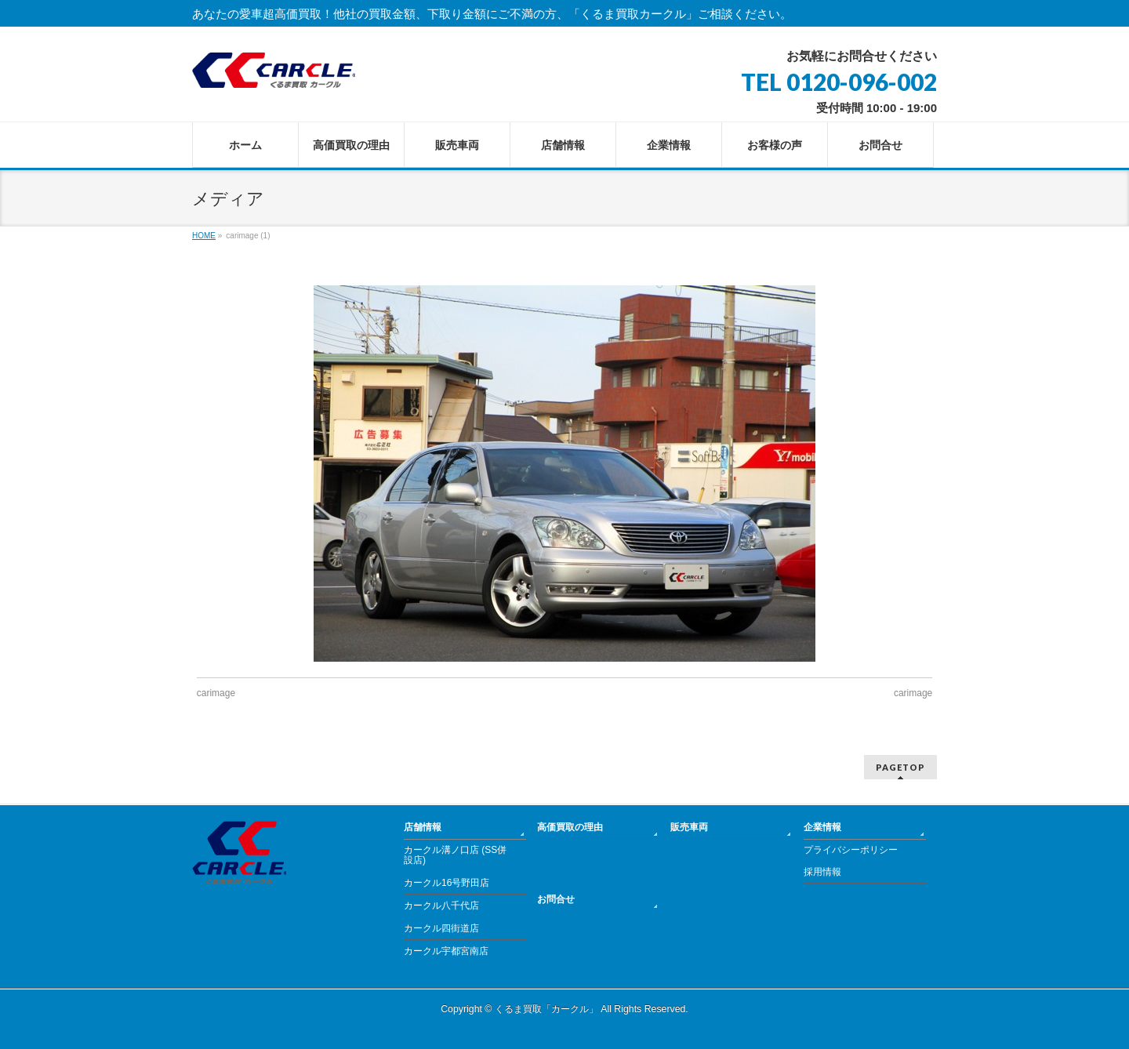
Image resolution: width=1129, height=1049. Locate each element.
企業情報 (822, 827)
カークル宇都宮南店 (446, 951)
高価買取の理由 (570, 827)
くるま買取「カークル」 (546, 1009)
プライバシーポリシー (851, 849)
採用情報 (822, 871)
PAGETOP (900, 767)
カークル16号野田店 (446, 882)
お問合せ (556, 899)
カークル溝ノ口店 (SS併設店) (455, 855)
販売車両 (689, 827)
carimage (216, 693)
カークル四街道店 (441, 928)
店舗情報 (422, 827)
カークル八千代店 (441, 905)
